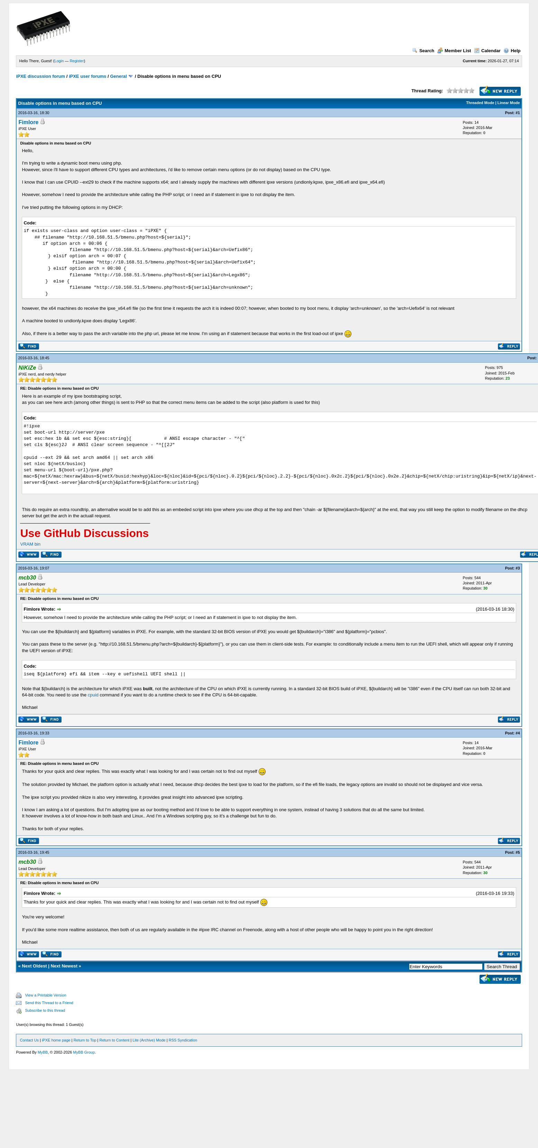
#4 (518, 733)
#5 (518, 852)
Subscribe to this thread (45, 1010)
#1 (518, 113)
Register (77, 61)
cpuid (93, 694)
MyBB (43, 1052)
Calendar (487, 50)
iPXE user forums (87, 76)
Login (59, 61)
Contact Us (29, 1040)
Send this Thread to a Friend (49, 1003)
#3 (518, 568)
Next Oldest (34, 966)
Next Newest (64, 966)
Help (511, 50)
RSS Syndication (182, 1040)
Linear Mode (509, 103)
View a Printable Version (45, 995)
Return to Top (84, 1040)
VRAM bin (30, 544)
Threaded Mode (480, 103)
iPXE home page (56, 1040)
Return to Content (114, 1040)
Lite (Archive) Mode (149, 1040)
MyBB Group (84, 1052)
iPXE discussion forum (40, 76)
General (118, 76)
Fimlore (28, 122)
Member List (454, 50)
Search (423, 50)
